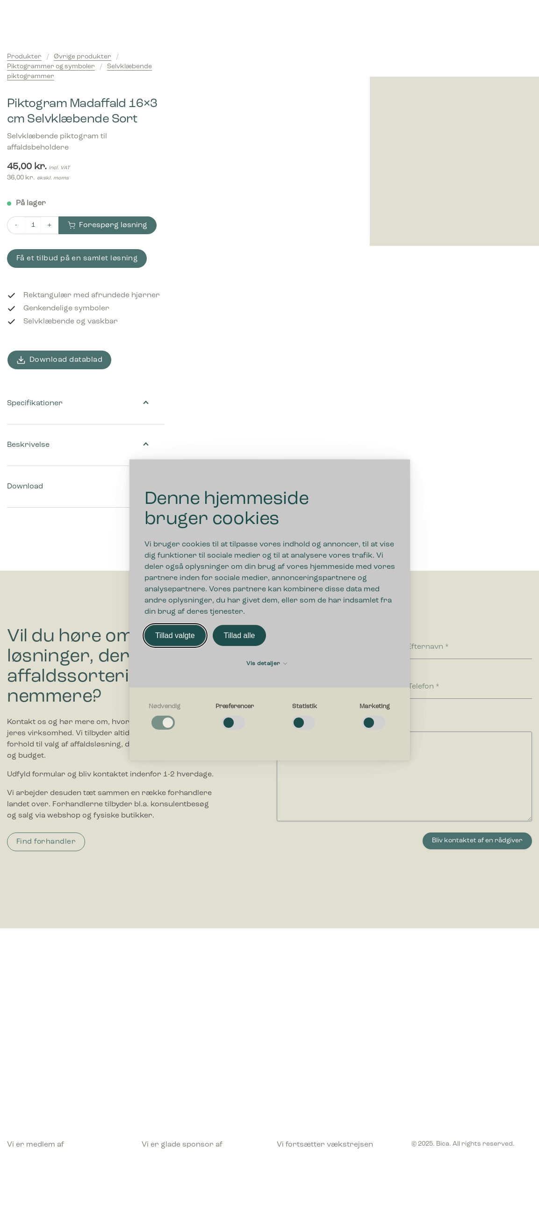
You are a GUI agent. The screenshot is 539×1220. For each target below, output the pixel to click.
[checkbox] (164, 717)
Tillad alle (239, 635)
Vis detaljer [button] (266, 664)
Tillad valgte (175, 635)
